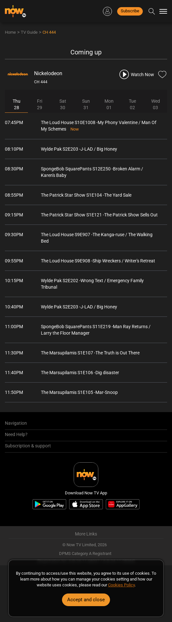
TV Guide (29, 32)
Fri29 (39, 104)
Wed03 (155, 104)
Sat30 (62, 104)
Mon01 (109, 104)
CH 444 (49, 32)
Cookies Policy (121, 584)
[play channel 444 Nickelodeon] (136, 74)
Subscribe (130, 10)
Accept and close (86, 600)
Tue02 (132, 104)
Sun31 (86, 104)
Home (10, 32)
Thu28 (16, 104)
